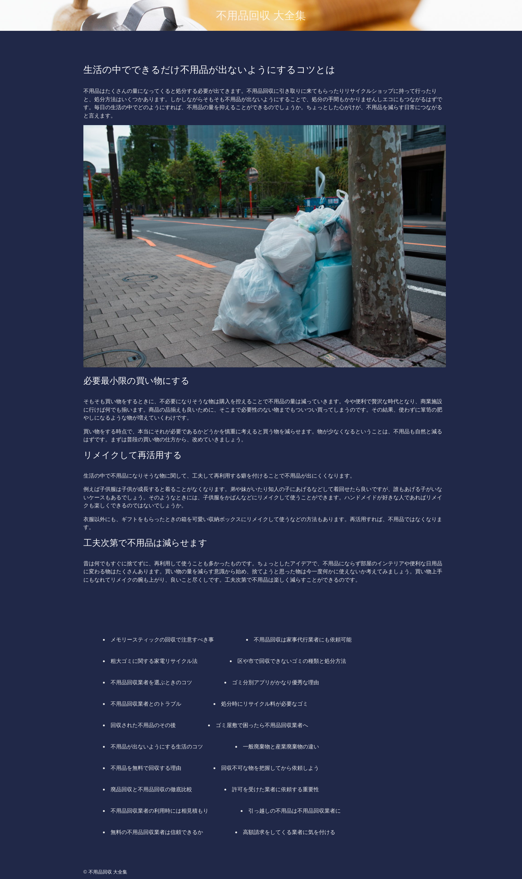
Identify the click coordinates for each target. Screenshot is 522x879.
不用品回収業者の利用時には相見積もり (159, 811)
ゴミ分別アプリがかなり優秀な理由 (275, 682)
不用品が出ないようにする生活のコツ (157, 746)
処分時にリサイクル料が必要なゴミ (264, 704)
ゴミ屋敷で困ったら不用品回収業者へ (262, 725)
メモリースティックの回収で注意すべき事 (162, 639)
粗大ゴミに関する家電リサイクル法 (154, 661)
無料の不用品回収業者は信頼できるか (157, 832)
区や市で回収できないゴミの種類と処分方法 (291, 661)
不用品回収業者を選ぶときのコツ (151, 682)
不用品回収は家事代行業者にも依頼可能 (303, 639)
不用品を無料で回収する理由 (146, 768)
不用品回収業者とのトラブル (146, 704)
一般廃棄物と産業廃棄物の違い (281, 746)
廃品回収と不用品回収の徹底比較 (151, 789)
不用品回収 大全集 (261, 15)
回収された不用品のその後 (143, 725)
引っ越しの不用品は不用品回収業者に (294, 811)
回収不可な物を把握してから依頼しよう (270, 768)
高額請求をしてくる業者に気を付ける (289, 832)
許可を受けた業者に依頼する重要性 (275, 789)
